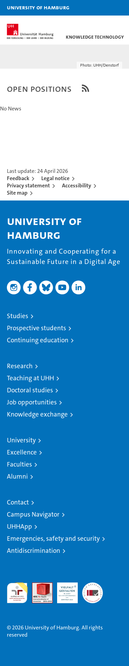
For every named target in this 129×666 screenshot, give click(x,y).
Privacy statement (28, 185)
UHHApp (19, 526)
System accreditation (92, 589)
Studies (17, 316)
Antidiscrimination (33, 550)
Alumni (17, 476)
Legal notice (55, 178)
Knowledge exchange (37, 414)
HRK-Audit (63, 589)
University (21, 440)
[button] (102, 8)
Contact (18, 502)
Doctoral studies (30, 390)
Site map (17, 192)
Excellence (22, 452)
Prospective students (36, 328)
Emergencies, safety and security (53, 538)
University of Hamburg (38, 7)
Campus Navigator (33, 514)
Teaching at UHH (30, 378)
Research (20, 366)
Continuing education (37, 340)
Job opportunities (32, 402)
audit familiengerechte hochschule (17, 592)
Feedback (18, 178)
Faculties (19, 464)
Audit (38, 586)
